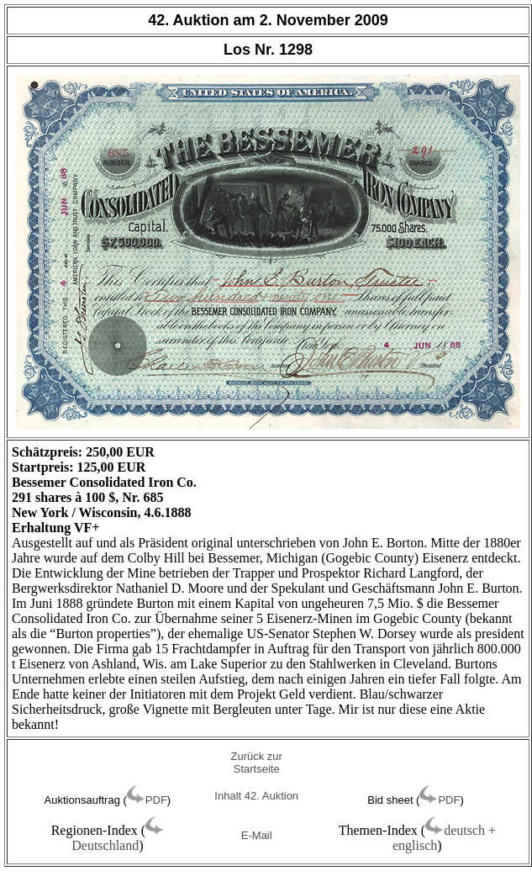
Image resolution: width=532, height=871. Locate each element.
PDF (156, 800)
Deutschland (105, 845)
